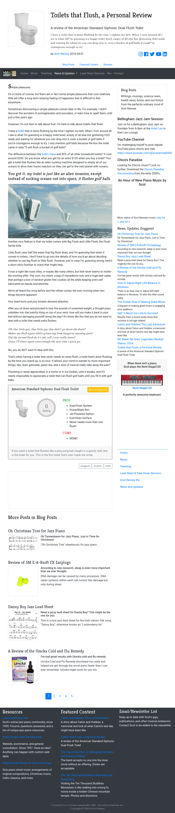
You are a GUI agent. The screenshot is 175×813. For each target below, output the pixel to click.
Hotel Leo (157, 128)
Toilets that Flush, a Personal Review (139, 347)
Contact (119, 73)
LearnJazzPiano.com (15, 718)
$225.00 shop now (98, 389)
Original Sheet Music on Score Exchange (27, 763)
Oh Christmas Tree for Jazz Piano (137, 234)
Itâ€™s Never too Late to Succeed (137, 313)
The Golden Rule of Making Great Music (141, 302)
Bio (109, 73)
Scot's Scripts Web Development (22, 737)
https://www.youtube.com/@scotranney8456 (144, 153)
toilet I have (49, 154)
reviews (97, 466)
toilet (21, 131)
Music (34, 73)
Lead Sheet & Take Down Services (140, 473)
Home (24, 73)
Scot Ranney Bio (130, 480)
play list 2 (125, 221)
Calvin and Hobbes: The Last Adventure (141, 324)
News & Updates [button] (65, 73)
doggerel (85, 466)
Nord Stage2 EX (142, 388)
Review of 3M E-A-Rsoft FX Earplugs (139, 245)
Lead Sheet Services (92, 73)
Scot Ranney (61, 53)
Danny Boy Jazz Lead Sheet (134, 256)
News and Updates (131, 486)
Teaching (46, 73)
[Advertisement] (142, 425)
